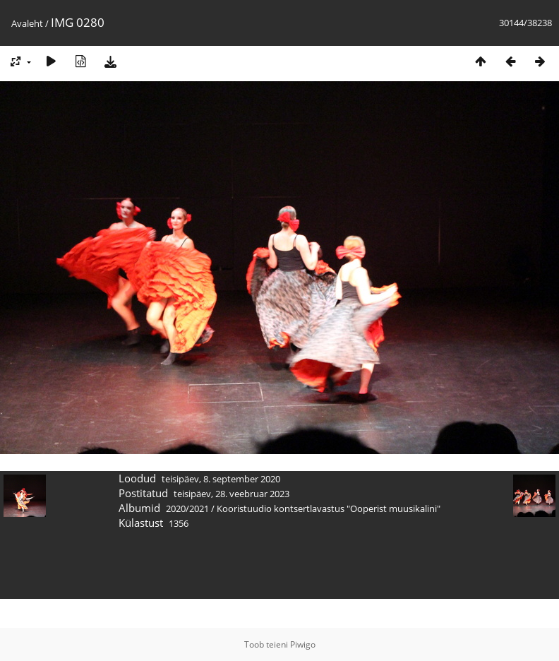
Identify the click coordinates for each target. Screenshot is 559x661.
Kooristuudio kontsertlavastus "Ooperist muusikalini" (328, 508)
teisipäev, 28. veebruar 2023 (231, 493)
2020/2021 (187, 508)
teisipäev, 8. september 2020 (221, 478)
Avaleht (27, 23)
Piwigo (302, 644)
